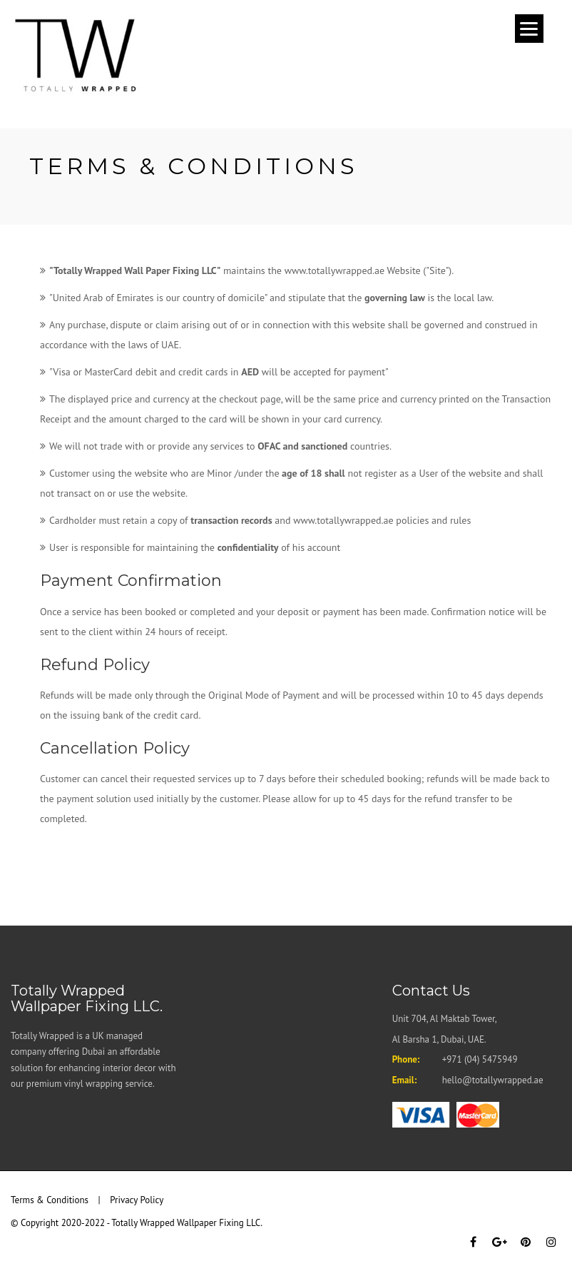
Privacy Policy (136, 1200)
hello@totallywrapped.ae (492, 1080)
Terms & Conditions (49, 1200)
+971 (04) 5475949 (480, 1059)
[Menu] (529, 28)
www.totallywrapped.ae (343, 520)
